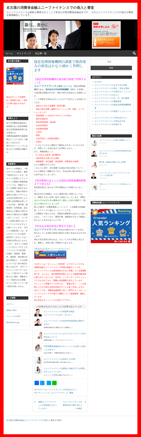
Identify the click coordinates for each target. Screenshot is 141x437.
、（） (60, 89)
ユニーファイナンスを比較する (107, 124)
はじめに (98, 82)
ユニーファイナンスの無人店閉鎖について (115, 140)
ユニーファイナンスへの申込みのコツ (60, 389)
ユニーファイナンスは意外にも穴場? (60, 359)
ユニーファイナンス (45, 86)
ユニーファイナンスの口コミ (107, 95)
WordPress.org (12, 322)
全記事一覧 (41, 53)
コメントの (13, 316)
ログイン (10, 304)
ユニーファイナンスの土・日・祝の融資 (111, 98)
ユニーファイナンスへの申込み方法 (109, 121)
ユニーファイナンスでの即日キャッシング (112, 91)
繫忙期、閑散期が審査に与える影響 (112, 162)
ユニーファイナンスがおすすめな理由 (110, 85)
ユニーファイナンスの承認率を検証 (59, 311)
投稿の (11, 310)
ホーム (9, 53)
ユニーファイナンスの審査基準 (107, 101)
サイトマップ (24, 53)
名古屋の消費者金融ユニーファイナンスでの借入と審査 (50, 7)
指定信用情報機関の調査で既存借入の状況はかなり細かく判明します (60, 66)
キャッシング (44, 393)
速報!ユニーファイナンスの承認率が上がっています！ (47, 405)
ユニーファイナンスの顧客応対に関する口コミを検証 (72, 405)
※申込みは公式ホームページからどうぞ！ (52, 249)
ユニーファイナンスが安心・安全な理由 (111, 88)
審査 (71, 393)
